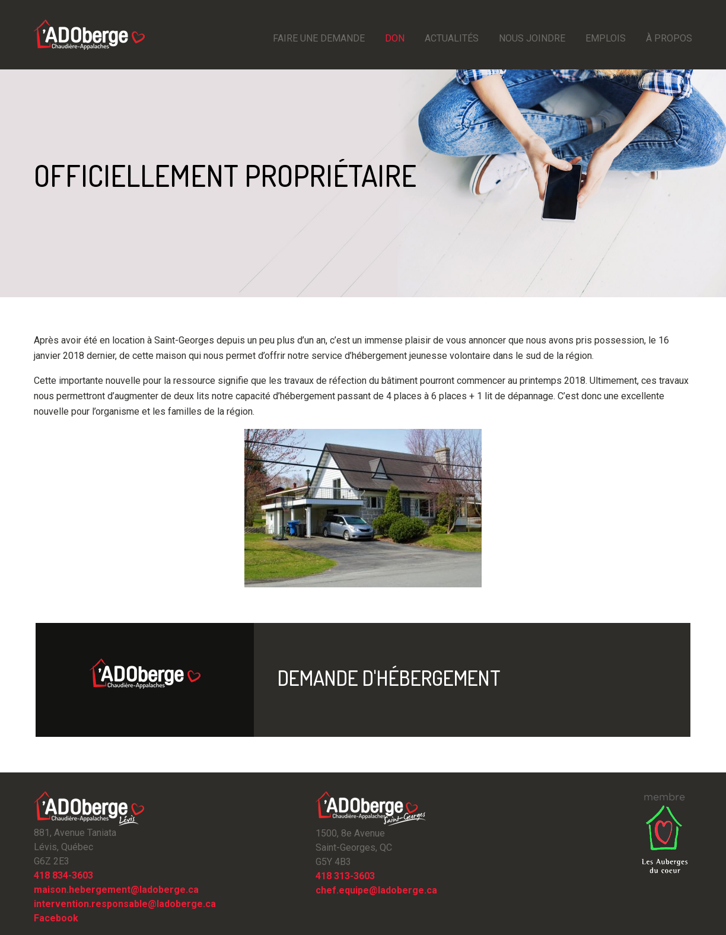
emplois (605, 38)
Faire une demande (319, 38)
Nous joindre (532, 38)
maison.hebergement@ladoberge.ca (116, 889)
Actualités (452, 38)
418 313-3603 (345, 876)
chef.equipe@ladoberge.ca (376, 890)
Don (395, 38)
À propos (669, 38)
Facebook (56, 918)
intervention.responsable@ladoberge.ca (125, 903)
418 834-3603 (63, 875)
